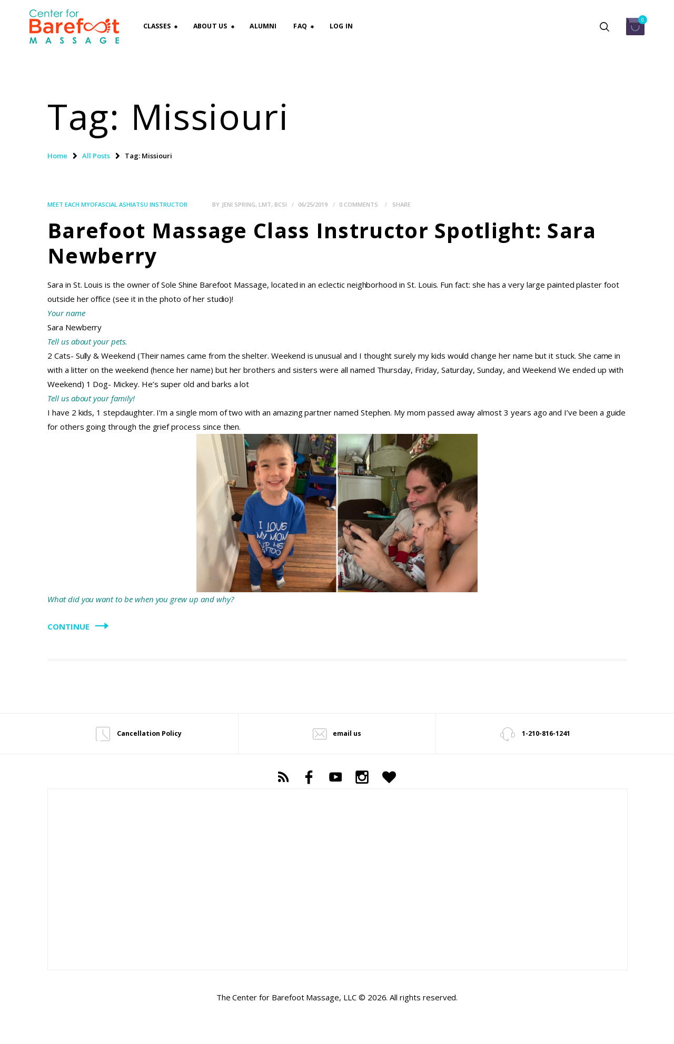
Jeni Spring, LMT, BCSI (255, 204)
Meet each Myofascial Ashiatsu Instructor (117, 204)
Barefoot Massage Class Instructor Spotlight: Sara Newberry (322, 243)
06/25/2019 (313, 204)
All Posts (96, 155)
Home (57, 155)
